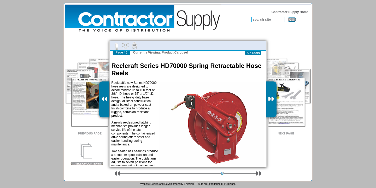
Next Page (286, 133)
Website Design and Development (160, 184)
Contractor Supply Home (290, 12)
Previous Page (90, 133)
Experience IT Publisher (221, 184)
